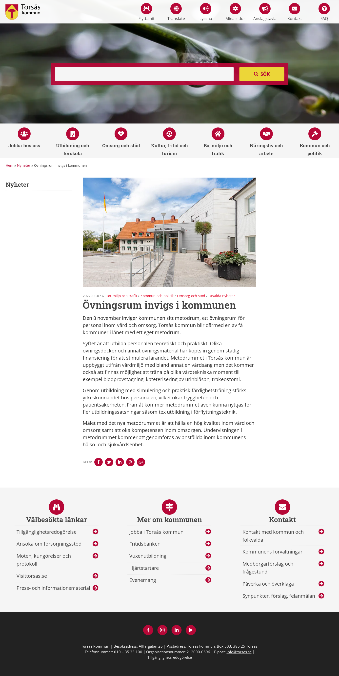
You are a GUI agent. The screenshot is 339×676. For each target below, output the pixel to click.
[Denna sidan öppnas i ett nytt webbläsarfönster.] (98, 462)
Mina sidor (235, 12)
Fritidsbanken (144, 543)
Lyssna (205, 12)
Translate (176, 12)
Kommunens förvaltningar (272, 551)
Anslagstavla (265, 12)
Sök (265, 74)
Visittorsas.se (32, 576)
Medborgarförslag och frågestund (267, 567)
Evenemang (142, 580)
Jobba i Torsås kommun (156, 532)
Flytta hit (147, 12)
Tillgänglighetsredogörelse (47, 532)
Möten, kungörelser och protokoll (44, 560)
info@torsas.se (239, 651)
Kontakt (294, 12)
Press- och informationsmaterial (53, 588)
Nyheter (23, 165)
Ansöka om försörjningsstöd (49, 543)
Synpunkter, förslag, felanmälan (278, 596)
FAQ (324, 12)
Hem (9, 165)
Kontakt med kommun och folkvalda (273, 536)
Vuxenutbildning (147, 556)
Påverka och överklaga (268, 583)
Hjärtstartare (144, 568)
